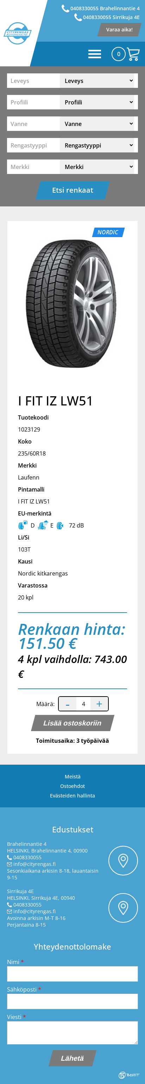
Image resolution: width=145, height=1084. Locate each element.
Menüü (78, 54)
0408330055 (27, 857)
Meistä (73, 776)
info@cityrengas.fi (34, 864)
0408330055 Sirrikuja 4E (111, 17)
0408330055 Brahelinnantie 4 (105, 8)
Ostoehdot (72, 786)
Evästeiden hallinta (72, 796)
